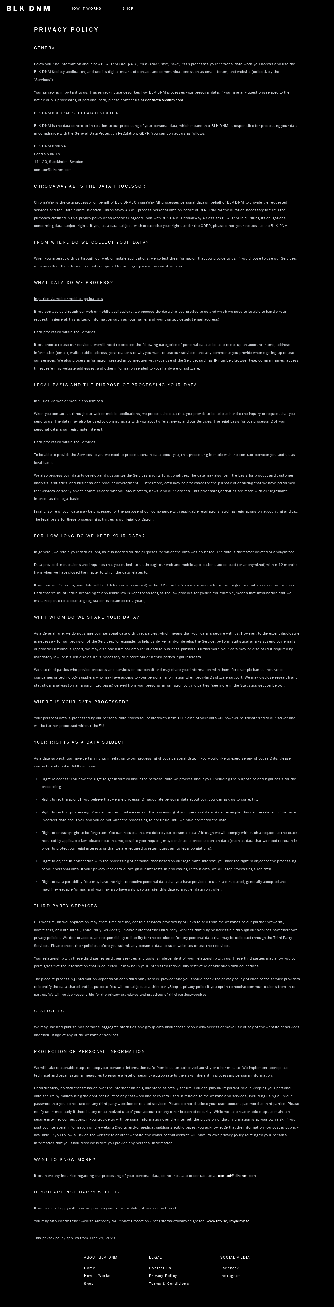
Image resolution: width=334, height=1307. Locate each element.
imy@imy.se (239, 1220)
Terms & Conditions (169, 1283)
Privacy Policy (163, 1275)
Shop (89, 1283)
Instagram (230, 1275)
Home (90, 1267)
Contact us (160, 1267)
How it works (85, 8)
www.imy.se (217, 1220)
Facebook (229, 1267)
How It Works (97, 1275)
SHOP (128, 8)
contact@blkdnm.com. (164, 100)
